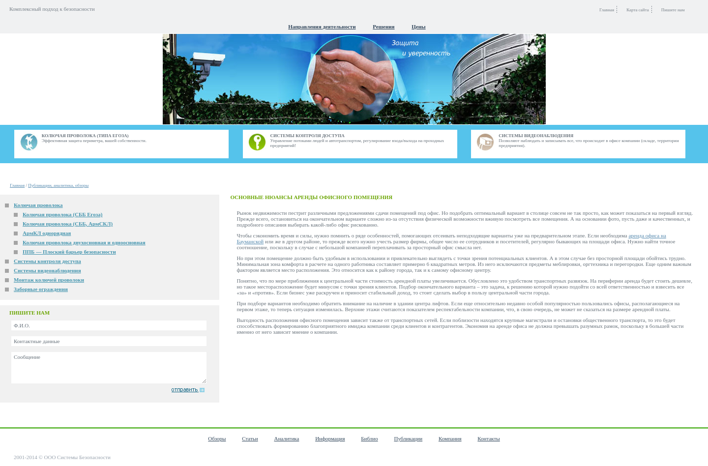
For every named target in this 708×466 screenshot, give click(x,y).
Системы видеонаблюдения (47, 270)
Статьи (250, 438)
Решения (383, 26)
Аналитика (286, 438)
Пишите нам (673, 9)
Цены (418, 26)
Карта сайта (637, 9)
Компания (450, 438)
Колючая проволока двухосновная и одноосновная (84, 242)
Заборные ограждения (41, 289)
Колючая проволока (38, 205)
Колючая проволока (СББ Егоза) (62, 214)
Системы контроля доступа (47, 261)
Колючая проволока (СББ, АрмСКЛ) (68, 224)
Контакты (488, 438)
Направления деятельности (321, 26)
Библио (369, 438)
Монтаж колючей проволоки (49, 280)
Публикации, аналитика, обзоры (58, 185)
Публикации (408, 438)
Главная (17, 185)
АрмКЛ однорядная (47, 233)
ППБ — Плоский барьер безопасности (69, 252)
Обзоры (217, 438)
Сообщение (109, 367)
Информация (330, 438)
